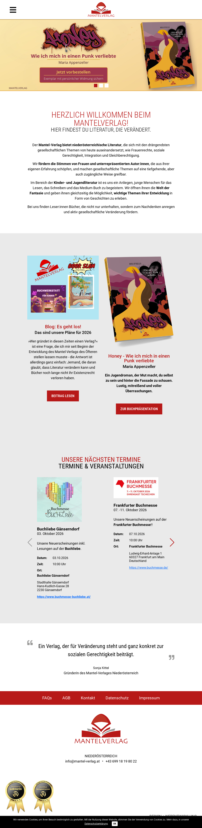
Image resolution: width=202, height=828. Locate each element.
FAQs (47, 698)
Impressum (149, 698)
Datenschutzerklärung (96, 823)
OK (114, 823)
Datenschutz (117, 698)
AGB (66, 698)
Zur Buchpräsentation (139, 409)
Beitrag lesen (62, 396)
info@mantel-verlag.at (82, 761)
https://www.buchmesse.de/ (148, 567)
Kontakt (88, 698)
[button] (96, 85)
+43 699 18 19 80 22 (121, 761)
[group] (101, 57)
